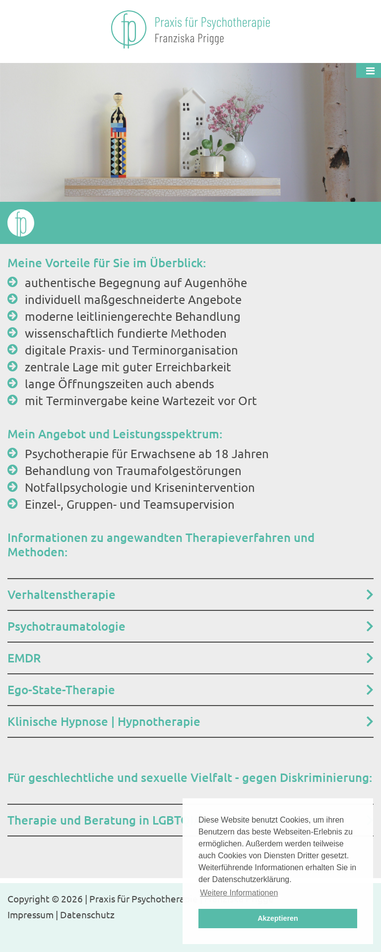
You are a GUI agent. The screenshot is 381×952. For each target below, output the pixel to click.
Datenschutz (87, 914)
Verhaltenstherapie (61, 594)
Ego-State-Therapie (61, 689)
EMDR (24, 657)
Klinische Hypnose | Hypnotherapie (103, 721)
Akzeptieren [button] (277, 918)
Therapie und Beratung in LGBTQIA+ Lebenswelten (148, 820)
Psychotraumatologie (66, 626)
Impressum (30, 914)
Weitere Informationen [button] (239, 893)
